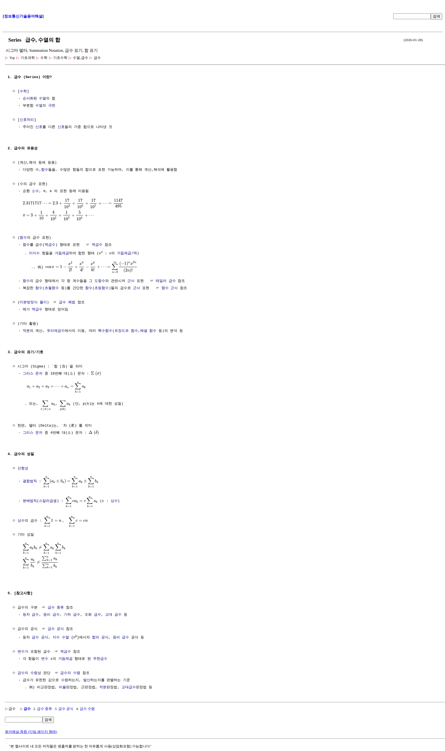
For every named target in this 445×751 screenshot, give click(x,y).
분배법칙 (30, 499)
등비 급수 (51, 613)
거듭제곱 (62, 252)
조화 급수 (93, 613)
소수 (35, 191)
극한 (51, 105)
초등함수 (101, 287)
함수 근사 (170, 287)
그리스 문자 (33, 372)
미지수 (34, 252)
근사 (130, 280)
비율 (62, 685)
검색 (436, 16)
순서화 (28, 98)
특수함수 (105, 330)
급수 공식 (56, 627)
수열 (42, 98)
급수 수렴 (87, 707)
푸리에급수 (56, 330)
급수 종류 (56, 606)
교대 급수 (113, 613)
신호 (38, 127)
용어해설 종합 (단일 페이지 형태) (31, 730)
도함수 (99, 280)
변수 (21, 650)
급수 (27, 707)
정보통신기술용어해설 (23, 16)
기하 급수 (72, 613)
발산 (86, 678)
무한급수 (100, 657)
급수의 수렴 (28, 671)
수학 (23, 91)
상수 (114, 499)
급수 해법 (67, 301)
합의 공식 (100, 635)
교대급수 (129, 685)
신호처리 (27, 120)
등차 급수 (31, 613)
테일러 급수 (166, 280)
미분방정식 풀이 (33, 301)
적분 (26, 330)
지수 (56, 635)
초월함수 (52, 287)
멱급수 (50, 244)
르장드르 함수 (126, 330)
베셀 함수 (148, 330)
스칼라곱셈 (48, 499)
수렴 (64, 678)
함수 (44, 169)
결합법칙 (30, 480)
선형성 (23, 467)
